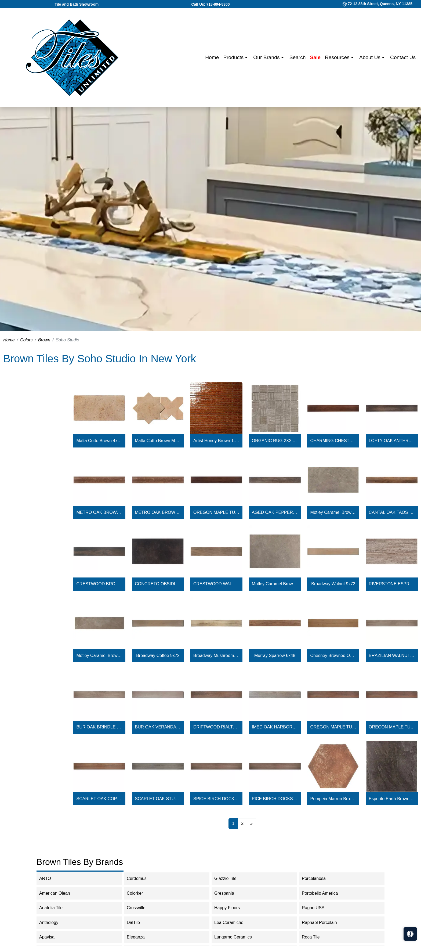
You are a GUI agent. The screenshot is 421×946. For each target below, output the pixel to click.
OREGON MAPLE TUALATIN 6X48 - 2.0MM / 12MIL (216, 512)
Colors (26, 340)
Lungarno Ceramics (236, 937)
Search (297, 57)
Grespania (228, 893)
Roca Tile (315, 937)
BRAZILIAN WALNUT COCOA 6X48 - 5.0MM (392, 655)
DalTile (139, 922)
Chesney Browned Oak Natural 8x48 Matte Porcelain (333, 655)
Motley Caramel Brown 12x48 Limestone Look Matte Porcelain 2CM (99, 655)
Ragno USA (317, 907)
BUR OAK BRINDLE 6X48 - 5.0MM (99, 727)
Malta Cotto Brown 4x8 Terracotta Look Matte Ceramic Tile (99, 440)
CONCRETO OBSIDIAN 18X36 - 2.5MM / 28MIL (158, 584)
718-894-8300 (218, 4)
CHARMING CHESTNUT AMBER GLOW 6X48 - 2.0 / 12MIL (333, 440)
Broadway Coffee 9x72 (158, 655)
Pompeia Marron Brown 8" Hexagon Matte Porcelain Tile (333, 798)
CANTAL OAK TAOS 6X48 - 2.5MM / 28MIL (392, 512)
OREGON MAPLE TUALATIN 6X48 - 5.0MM (392, 727)
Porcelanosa (318, 878)
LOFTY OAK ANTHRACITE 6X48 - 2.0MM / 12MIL (392, 440)
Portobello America (323, 893)
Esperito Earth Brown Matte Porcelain (392, 798)
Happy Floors (231, 907)
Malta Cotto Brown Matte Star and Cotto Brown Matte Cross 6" (158, 440)
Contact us (403, 57)
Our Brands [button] (267, 57)
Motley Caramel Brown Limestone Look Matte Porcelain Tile (333, 512)
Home (212, 57)
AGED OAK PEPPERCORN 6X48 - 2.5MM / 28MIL (275, 512)
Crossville (140, 907)
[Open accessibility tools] (410, 934)
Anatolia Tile (55, 907)
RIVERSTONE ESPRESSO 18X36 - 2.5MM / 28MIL (392, 584)
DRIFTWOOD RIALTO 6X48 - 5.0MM (216, 727)
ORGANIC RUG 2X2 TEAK (275, 440)
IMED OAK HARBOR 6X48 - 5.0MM (275, 727)
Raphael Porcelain (324, 922)
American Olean (59, 893)
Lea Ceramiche (232, 922)
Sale (315, 57)
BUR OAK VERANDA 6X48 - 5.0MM (158, 727)
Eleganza (140, 937)
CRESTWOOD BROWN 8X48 (99, 584)
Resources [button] (338, 57)
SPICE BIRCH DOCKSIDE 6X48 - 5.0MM (216, 798)
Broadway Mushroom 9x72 (216, 655)
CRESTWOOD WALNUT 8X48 (216, 584)
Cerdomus (141, 878)
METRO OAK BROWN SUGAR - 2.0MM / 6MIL (99, 512)
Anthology (53, 922)
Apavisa (51, 937)
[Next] (251, 823)
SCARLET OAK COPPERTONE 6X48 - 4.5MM (99, 798)
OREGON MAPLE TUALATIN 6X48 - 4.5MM (333, 727)
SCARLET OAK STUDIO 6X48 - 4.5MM (158, 798)
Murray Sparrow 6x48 (274, 655)
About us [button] (370, 57)
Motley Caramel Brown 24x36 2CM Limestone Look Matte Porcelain (275, 584)
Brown (44, 340)
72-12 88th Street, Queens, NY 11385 (380, 4)
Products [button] (234, 57)
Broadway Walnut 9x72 (333, 584)
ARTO (50, 878)
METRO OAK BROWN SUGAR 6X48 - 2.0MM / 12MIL (158, 512)
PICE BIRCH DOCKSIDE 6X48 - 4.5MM (275, 798)
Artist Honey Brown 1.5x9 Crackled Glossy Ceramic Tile (216, 440)
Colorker (139, 893)
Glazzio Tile (229, 878)
